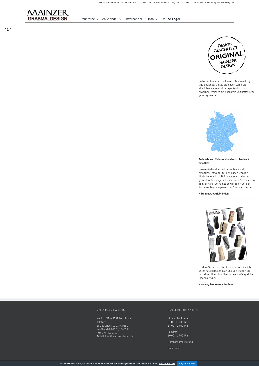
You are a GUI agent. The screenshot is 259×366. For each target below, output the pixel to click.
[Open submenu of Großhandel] (119, 19)
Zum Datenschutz (167, 363)
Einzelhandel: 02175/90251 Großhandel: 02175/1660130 (113, 327)
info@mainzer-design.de (119, 336)
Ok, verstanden (187, 363)
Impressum (174, 348)
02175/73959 (109, 333)
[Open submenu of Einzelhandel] (144, 19)
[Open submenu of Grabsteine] (97, 19)
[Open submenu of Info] (156, 19)
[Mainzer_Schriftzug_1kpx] (48, 10)
